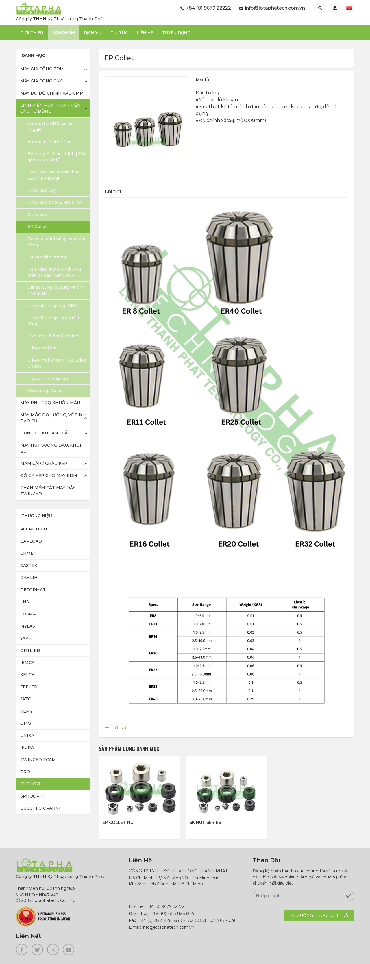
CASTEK (28, 565)
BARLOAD (31, 541)
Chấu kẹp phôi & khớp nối (54, 202)
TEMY (26, 711)
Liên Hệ (145, 32)
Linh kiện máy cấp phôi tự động (54, 320)
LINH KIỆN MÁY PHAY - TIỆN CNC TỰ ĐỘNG (50, 108)
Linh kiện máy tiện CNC (52, 305)
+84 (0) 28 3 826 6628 (173, 913)
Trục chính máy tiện (48, 378)
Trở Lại (118, 727)
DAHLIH (29, 577)
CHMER (28, 553)
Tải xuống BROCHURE (314, 915)
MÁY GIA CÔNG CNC (41, 81)
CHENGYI (30, 784)
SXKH (26, 638)
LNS (24, 601)
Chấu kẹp (37, 214)
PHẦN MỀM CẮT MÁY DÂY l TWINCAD (48, 490)
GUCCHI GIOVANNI (40, 808)
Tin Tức (119, 32)
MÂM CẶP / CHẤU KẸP (43, 463)
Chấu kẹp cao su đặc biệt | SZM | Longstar (55, 175)
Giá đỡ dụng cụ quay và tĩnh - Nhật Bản (56, 290)
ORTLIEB (30, 650)
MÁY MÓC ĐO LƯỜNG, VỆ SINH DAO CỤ (53, 417)
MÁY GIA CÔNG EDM (42, 68)
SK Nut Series (205, 822)
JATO (26, 699)
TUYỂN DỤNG (176, 32)
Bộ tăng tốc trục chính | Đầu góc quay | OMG (57, 156)
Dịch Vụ (92, 32)
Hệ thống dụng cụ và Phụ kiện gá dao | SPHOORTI (54, 272)
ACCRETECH (33, 529)
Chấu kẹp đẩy (41, 190)
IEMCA (27, 662)
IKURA (27, 747)
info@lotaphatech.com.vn (272, 8)
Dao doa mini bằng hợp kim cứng (56, 241)
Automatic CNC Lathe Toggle (50, 126)
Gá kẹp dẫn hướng (46, 257)
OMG (25, 723)
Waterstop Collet (45, 390)
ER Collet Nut (119, 822)
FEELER (28, 686)
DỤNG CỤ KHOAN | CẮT (45, 433)
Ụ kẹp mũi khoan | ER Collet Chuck (56, 363)
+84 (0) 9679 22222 (205, 8)
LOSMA (28, 614)
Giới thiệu (31, 32)
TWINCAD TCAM (38, 759)
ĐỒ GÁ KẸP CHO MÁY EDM (48, 475)
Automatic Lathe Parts (51, 141)
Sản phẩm (63, 32)
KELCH (27, 674)
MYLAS (27, 626)
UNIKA (27, 735)
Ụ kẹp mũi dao (42, 348)
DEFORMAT (33, 589)
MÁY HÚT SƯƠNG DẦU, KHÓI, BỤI (51, 448)
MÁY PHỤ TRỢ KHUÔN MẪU (50, 402)
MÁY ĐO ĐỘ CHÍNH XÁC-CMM (52, 93)
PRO (25, 771)
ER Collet (37, 226)
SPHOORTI (32, 796)
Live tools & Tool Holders (53, 335)
